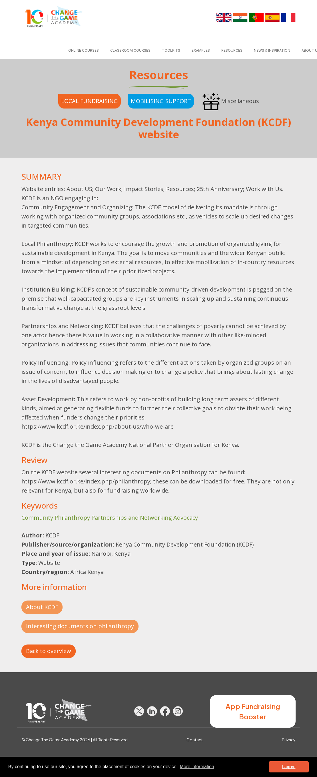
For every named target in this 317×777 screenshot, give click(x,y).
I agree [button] (288, 766)
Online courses (83, 50)
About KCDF (42, 607)
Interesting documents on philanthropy (80, 626)
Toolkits (171, 50)
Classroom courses (130, 50)
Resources (231, 50)
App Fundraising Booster (253, 711)
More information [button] (197, 766)
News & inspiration (272, 50)
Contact (194, 739)
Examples (201, 50)
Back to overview (48, 651)
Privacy (289, 739)
